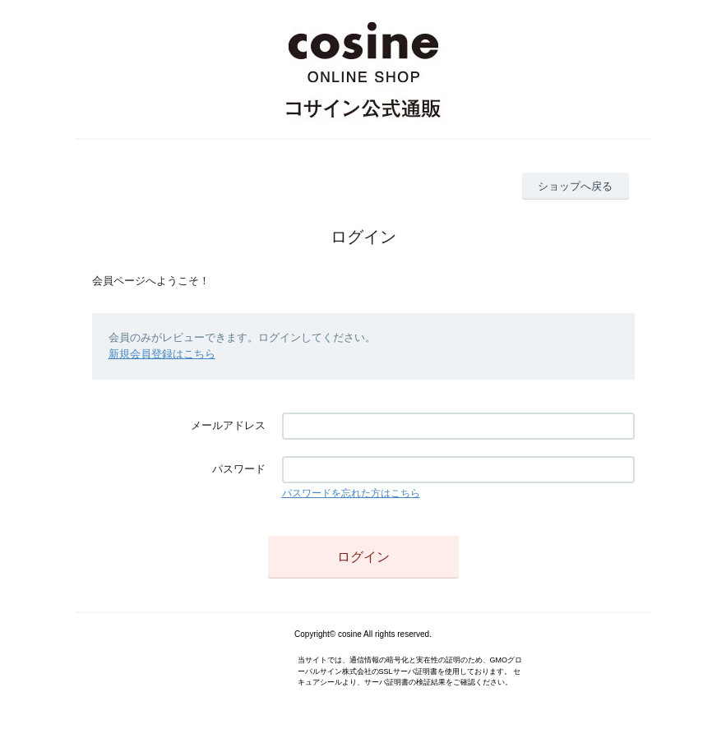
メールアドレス (228, 425)
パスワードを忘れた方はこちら (351, 493)
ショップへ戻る (575, 186)
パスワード (239, 469)
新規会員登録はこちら (162, 354)
